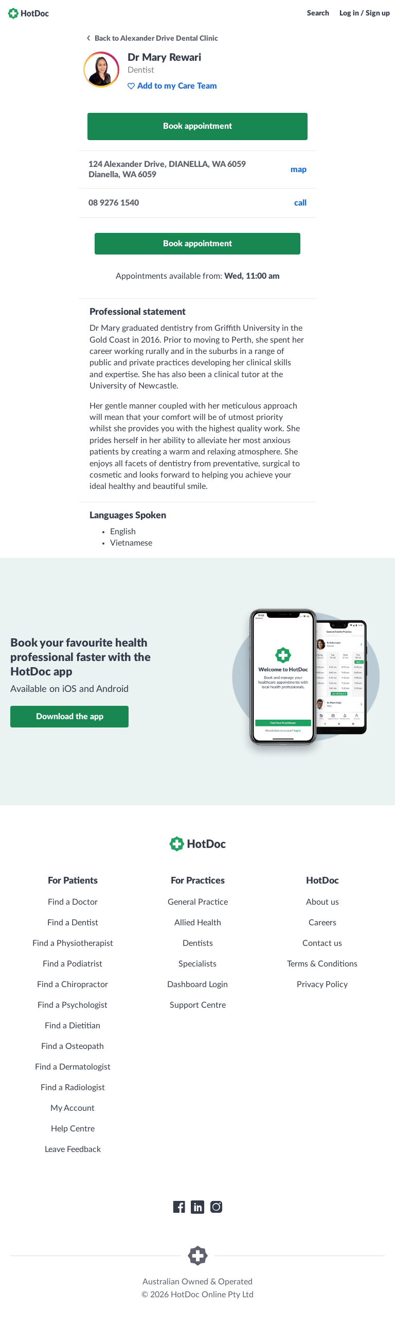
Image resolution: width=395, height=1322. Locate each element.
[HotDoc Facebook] (179, 1207)
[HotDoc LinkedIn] (197, 1207)
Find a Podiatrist (72, 964)
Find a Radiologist (73, 1087)
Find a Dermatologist (73, 1067)
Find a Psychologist (72, 1005)
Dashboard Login (197, 984)
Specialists (197, 964)
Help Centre (73, 1129)
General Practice (198, 902)
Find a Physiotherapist (72, 943)
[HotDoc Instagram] (216, 1207)
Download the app (69, 717)
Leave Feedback (73, 1149)
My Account (72, 1108)
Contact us (322, 943)
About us (322, 902)
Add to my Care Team (172, 86)
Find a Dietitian (72, 1026)
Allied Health (197, 923)
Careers (322, 923)
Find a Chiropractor (72, 984)
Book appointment (197, 126)
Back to (151, 38)
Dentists (198, 943)
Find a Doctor (73, 902)
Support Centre (198, 1005)
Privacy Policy (322, 984)
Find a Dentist (72, 923)
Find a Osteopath (72, 1046)
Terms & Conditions (322, 964)
